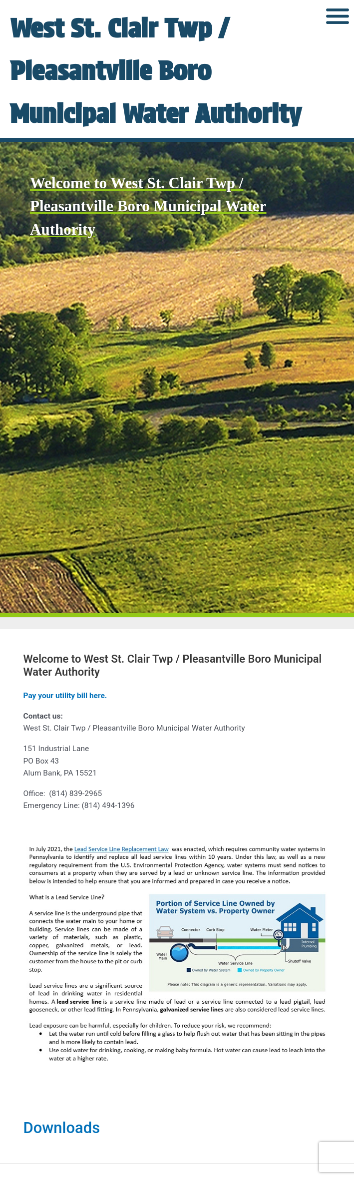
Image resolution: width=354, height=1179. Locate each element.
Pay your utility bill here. (65, 738)
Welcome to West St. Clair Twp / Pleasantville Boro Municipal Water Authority (148, 249)
